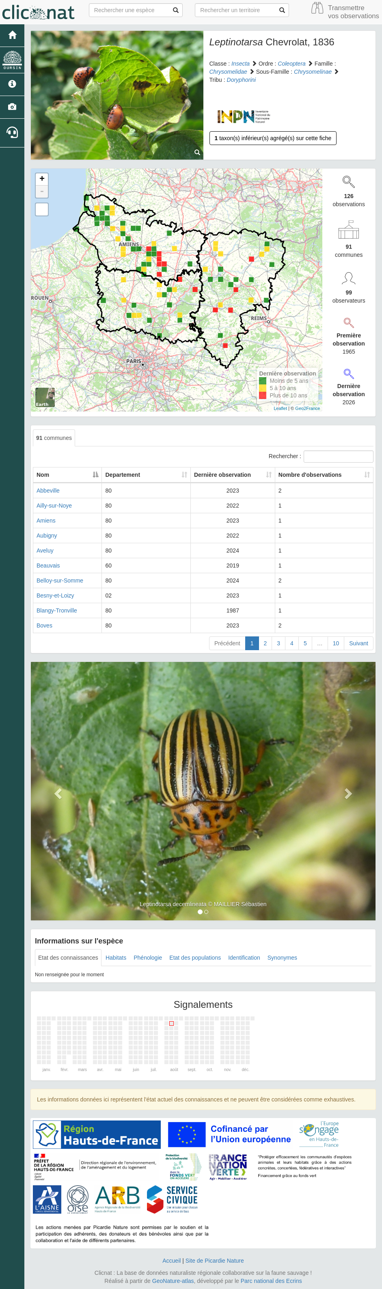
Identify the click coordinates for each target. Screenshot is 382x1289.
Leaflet (280, 408)
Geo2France (307, 408)
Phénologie (148, 957)
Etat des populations (195, 957)
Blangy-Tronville (57, 610)
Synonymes (282, 957)
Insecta (240, 63)
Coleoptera (292, 63)
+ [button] (42, 179)
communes (54, 438)
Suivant (358, 643)
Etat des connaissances (68, 957)
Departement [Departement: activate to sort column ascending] (140, 475)
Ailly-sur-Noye (54, 505)
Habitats (116, 957)
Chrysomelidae (228, 71)
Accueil (171, 1260)
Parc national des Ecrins (271, 1281)
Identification (244, 957)
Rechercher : (321, 456)
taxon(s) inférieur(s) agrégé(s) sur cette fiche (273, 138)
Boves (44, 625)
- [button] (42, 192)
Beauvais (48, 565)
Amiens (46, 520)
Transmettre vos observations (353, 12)
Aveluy (45, 550)
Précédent (227, 643)
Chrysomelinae (313, 71)
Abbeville (48, 490)
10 (336, 643)
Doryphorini (241, 80)
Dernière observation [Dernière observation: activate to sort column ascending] (215, 475)
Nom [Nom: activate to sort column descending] (43, 475)
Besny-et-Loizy (55, 595)
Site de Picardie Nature (215, 1260)
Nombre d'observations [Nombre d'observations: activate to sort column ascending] (309, 475)
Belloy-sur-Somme (60, 580)
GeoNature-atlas (173, 1281)
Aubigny (47, 535)
